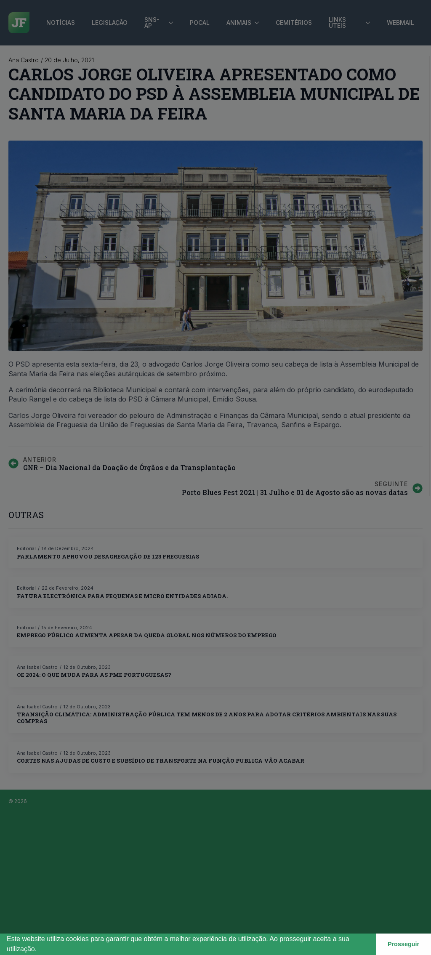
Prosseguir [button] (403, 944)
